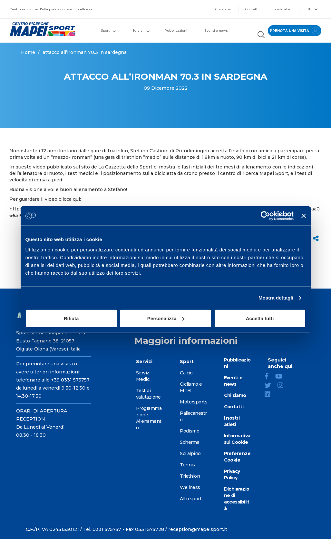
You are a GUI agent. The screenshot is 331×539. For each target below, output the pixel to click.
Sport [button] (108, 30)
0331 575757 (106, 529)
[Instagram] (282, 386)
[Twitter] (270, 386)
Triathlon (190, 476)
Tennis (187, 465)
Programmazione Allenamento (148, 418)
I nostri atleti (282, 9)
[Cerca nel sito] (261, 35)
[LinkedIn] (270, 395)
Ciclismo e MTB (191, 387)
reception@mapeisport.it (197, 529)
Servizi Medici (143, 376)
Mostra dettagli (275, 297)
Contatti (251, 9)
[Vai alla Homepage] (41, 29)
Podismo (189, 431)
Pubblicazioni (175, 30)
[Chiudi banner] (303, 216)
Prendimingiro (192, 151)
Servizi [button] (141, 30)
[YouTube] (281, 377)
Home (28, 52)
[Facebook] (269, 377)
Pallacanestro (193, 416)
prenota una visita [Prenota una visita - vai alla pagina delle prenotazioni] (294, 30)
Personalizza (165, 318)
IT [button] (312, 9)
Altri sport (190, 499)
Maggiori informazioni (186, 340)
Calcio (186, 373)
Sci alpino (190, 453)
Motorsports (193, 402)
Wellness (190, 487)
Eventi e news (216, 30)
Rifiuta (71, 318)
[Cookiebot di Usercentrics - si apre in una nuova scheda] (265, 216)
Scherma (189, 442)
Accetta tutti (260, 318)
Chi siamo (223, 9)
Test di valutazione (148, 394)
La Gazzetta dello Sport (125, 167)
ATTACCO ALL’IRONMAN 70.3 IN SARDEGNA (85, 52)
